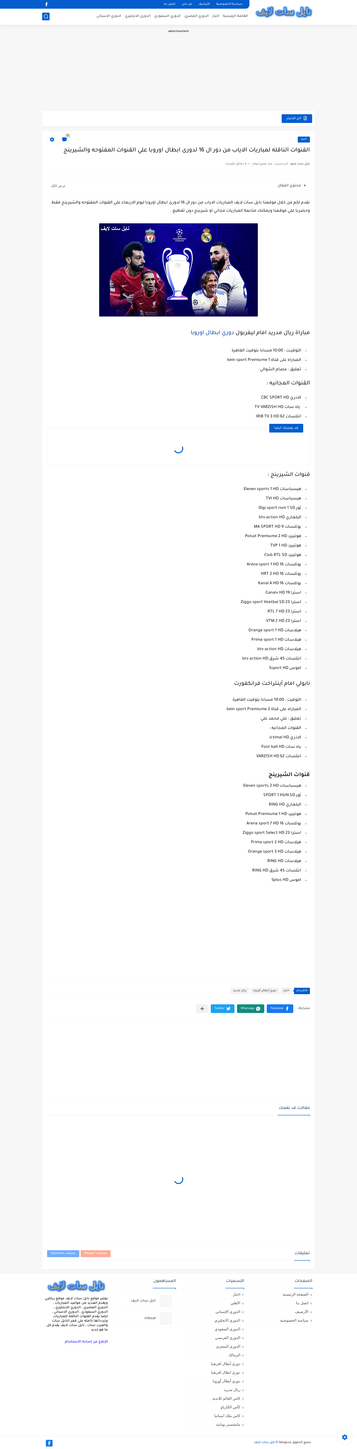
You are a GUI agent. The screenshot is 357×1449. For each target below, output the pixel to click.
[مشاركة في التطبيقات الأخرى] (202, 1008)
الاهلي (235, 1303)
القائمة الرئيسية (235, 16)
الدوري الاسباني (108, 16)
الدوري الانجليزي (137, 16)
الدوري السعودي (167, 16)
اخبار (215, 16)
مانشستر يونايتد (228, 1424)
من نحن (187, 4)
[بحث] (46, 16)
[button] (280, 1008)
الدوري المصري (196, 16)
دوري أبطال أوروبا (265, 990)
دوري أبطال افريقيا (225, 1364)
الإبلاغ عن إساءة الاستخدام (86, 1342)
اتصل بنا (169, 4)
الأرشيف (204, 4)
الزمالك (234, 1355)
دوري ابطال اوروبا (212, 333)
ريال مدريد (239, 990)
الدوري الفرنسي (227, 1337)
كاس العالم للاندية (226, 1398)
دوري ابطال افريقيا (225, 1372)
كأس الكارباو (230, 1407)
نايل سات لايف (264, 1442)
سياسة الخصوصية (229, 4)
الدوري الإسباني (227, 1311)
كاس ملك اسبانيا (227, 1416)
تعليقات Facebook (63, 1253)
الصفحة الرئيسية (295, 1294)
